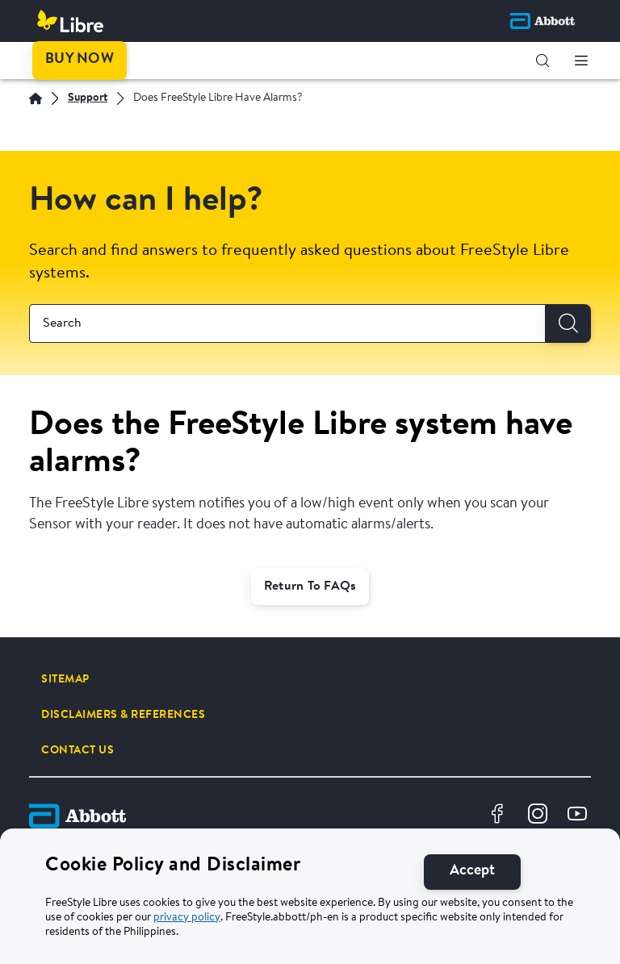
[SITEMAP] (65, 679)
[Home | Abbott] (35, 98)
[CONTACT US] (77, 750)
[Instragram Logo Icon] (539, 816)
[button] (542, 60)
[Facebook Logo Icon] (499, 816)
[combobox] (287, 323)
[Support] (87, 99)
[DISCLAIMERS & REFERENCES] (123, 714)
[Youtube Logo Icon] (579, 816)
